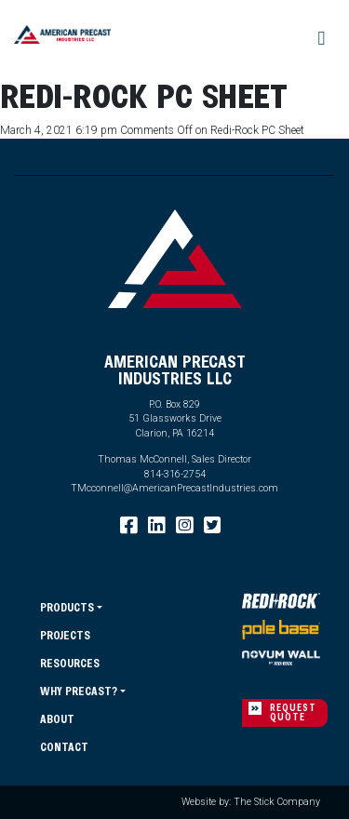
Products (67, 606)
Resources (70, 662)
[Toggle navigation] (322, 38)
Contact (64, 746)
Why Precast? (78, 690)
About (57, 718)
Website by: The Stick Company (250, 802)
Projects (65, 634)
